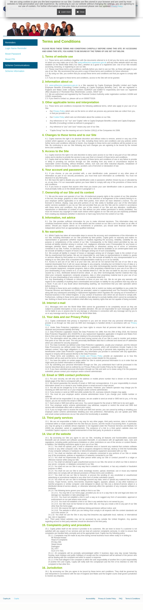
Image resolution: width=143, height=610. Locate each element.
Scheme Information (14, 71)
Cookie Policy (58, 117)
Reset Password (13, 54)
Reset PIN (10, 59)
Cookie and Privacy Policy (91, 356)
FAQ (120, 598)
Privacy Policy (59, 111)
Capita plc (7, 598)
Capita (16, 598)
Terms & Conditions (132, 598)
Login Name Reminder (16, 48)
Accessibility (90, 598)
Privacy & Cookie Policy (107, 598)
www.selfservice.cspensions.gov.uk (92, 62)
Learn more (66, 12)
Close (82, 12)
